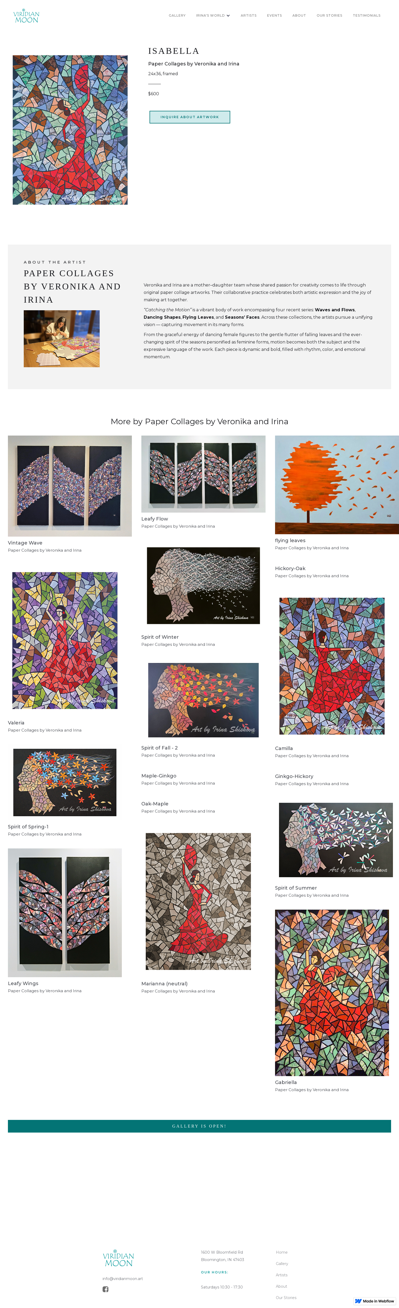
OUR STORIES (329, 15)
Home (282, 1252)
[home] (26, 15)
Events (274, 15)
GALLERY (177, 15)
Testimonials (367, 15)
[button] (213, 15)
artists (249, 15)
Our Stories (286, 1297)
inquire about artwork (190, 117)
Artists (281, 1275)
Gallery (282, 1263)
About (281, 1286)
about (299, 15)
